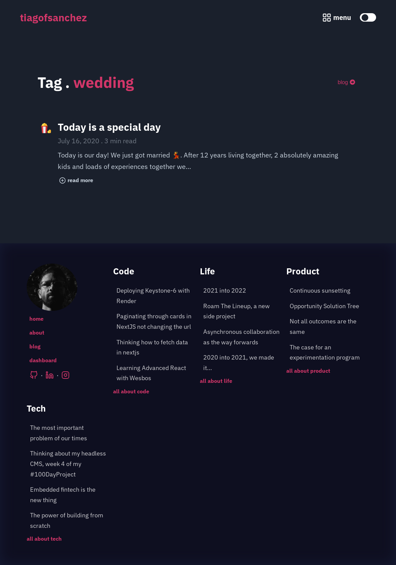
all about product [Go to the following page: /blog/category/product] (308, 370)
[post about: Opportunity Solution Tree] (327, 306)
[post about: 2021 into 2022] (241, 291)
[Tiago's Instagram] (65, 375)
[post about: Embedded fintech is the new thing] (68, 495)
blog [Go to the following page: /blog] (35, 346)
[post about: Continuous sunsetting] (327, 291)
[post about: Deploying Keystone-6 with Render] (154, 296)
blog (346, 82)
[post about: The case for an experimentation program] (327, 353)
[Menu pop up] (337, 17)
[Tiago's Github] (34, 375)
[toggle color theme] (368, 17)
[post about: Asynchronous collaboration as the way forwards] (241, 337)
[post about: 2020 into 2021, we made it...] (241, 363)
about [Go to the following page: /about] (36, 332)
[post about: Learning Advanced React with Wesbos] (154, 373)
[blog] (346, 82)
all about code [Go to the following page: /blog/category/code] (131, 391)
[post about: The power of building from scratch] (68, 521)
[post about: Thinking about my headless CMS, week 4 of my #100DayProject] (68, 464)
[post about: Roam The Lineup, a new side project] (241, 311)
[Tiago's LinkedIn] (50, 375)
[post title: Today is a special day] (198, 154)
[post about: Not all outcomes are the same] (327, 327)
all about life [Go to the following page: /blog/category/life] (216, 380)
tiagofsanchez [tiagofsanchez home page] (53, 17)
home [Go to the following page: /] (36, 318)
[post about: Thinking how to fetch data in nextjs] (154, 348)
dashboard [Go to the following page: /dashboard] (43, 360)
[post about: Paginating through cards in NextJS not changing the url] (154, 322)
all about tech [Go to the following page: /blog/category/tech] (44, 538)
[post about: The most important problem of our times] (68, 433)
